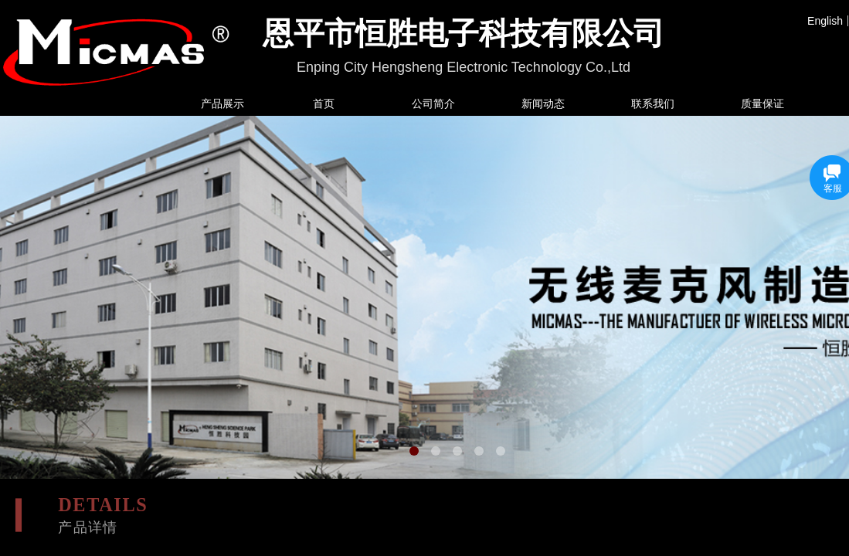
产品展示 (222, 104)
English (825, 20)
